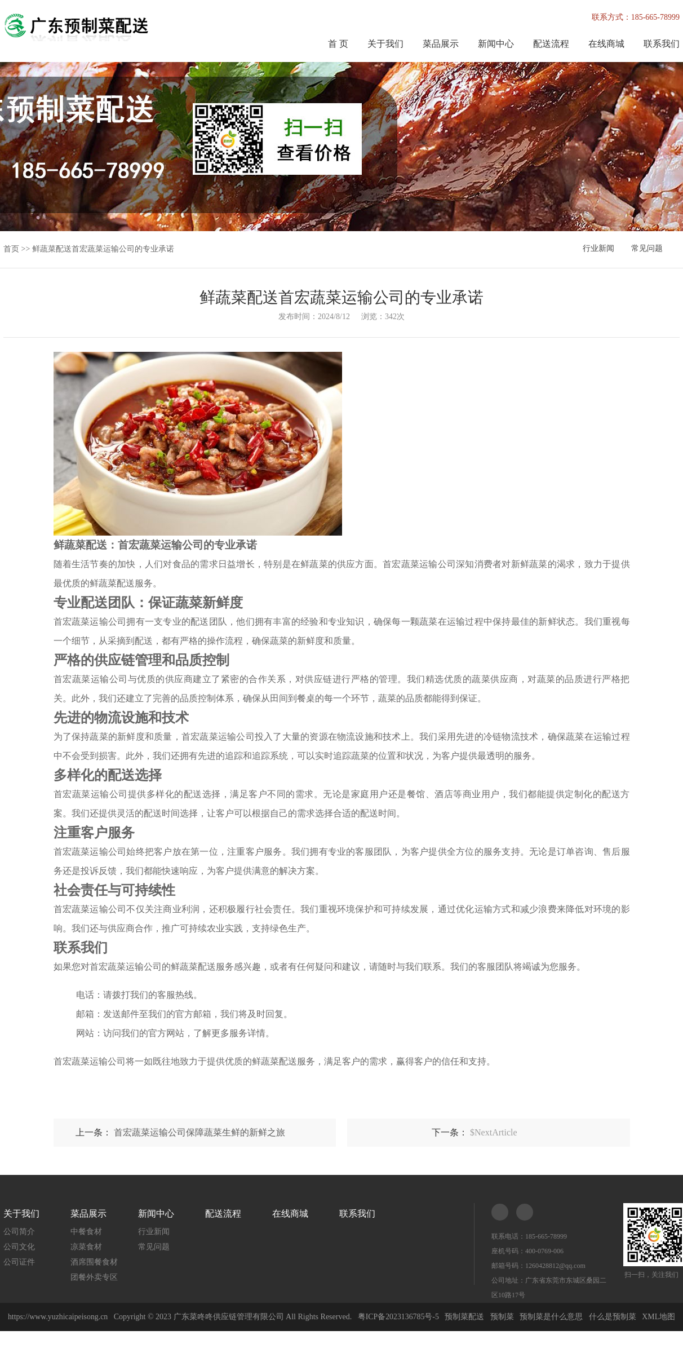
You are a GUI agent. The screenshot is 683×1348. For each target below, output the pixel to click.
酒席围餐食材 (94, 1262)
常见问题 (647, 249)
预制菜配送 (465, 1316)
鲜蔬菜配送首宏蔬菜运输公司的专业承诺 (103, 249)
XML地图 (659, 1316)
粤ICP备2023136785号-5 (399, 1316)
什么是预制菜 (613, 1316)
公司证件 (19, 1262)
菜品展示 (441, 43)
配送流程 (551, 43)
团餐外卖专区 (94, 1277)
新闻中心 (496, 43)
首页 (11, 249)
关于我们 (385, 43)
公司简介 (19, 1231)
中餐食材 (86, 1231)
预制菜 (503, 1316)
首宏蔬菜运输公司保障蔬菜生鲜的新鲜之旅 (199, 1132)
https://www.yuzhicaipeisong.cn (58, 1316)
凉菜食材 (86, 1247)
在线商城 (606, 43)
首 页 (338, 43)
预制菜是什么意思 (552, 1316)
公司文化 (19, 1247)
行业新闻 (598, 249)
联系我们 (662, 43)
